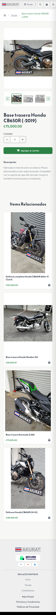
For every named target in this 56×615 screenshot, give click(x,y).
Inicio (28, 579)
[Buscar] (40, 4)
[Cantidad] (14, 139)
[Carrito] (47, 4)
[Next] (48, 98)
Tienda (14, 15)
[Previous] (7, 98)
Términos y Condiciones (28, 601)
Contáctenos (28, 590)
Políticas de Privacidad (28, 606)
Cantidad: (8, 133)
